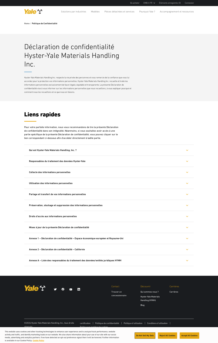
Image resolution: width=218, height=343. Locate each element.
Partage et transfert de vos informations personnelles (57, 194)
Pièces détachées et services (119, 11)
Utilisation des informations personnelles (51, 183)
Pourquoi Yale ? (147, 11)
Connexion (189, 3)
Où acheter (134, 3)
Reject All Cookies (167, 336)
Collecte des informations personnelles (49, 172)
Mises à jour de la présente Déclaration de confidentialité (59, 227)
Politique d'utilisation (133, 323)
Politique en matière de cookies (94, 327)
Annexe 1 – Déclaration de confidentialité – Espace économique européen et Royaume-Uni (76, 238)
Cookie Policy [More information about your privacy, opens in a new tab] (38, 341)
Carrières (174, 292)
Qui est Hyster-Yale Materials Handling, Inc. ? (52, 150)
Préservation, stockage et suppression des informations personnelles (65, 205)
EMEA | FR (149, 3)
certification (85, 323)
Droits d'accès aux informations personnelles (53, 216)
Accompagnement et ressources (177, 11)
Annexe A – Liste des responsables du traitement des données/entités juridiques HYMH (75, 260)
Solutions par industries (73, 11)
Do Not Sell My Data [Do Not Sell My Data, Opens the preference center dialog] (145, 336)
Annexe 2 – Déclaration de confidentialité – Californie (57, 249)
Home (27, 23)
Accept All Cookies (189, 336)
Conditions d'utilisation (157, 323)
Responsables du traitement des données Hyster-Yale (57, 161)
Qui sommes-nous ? (149, 292)
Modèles (95, 11)
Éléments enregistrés (170, 3)
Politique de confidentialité (107, 323)
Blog (142, 305)
